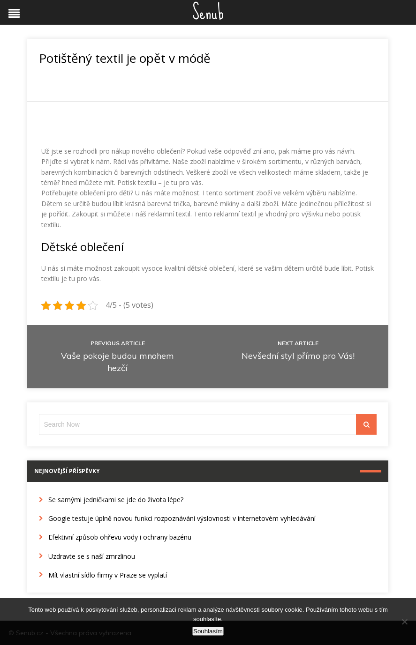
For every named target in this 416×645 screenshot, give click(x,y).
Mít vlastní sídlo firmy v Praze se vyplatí (107, 575)
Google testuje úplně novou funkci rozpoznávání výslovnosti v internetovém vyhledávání (182, 518)
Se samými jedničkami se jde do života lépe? (115, 499)
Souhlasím (208, 631)
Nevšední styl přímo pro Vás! (298, 355)
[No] (404, 621)
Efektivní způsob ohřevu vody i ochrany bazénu (119, 537)
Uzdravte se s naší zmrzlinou (91, 556)
